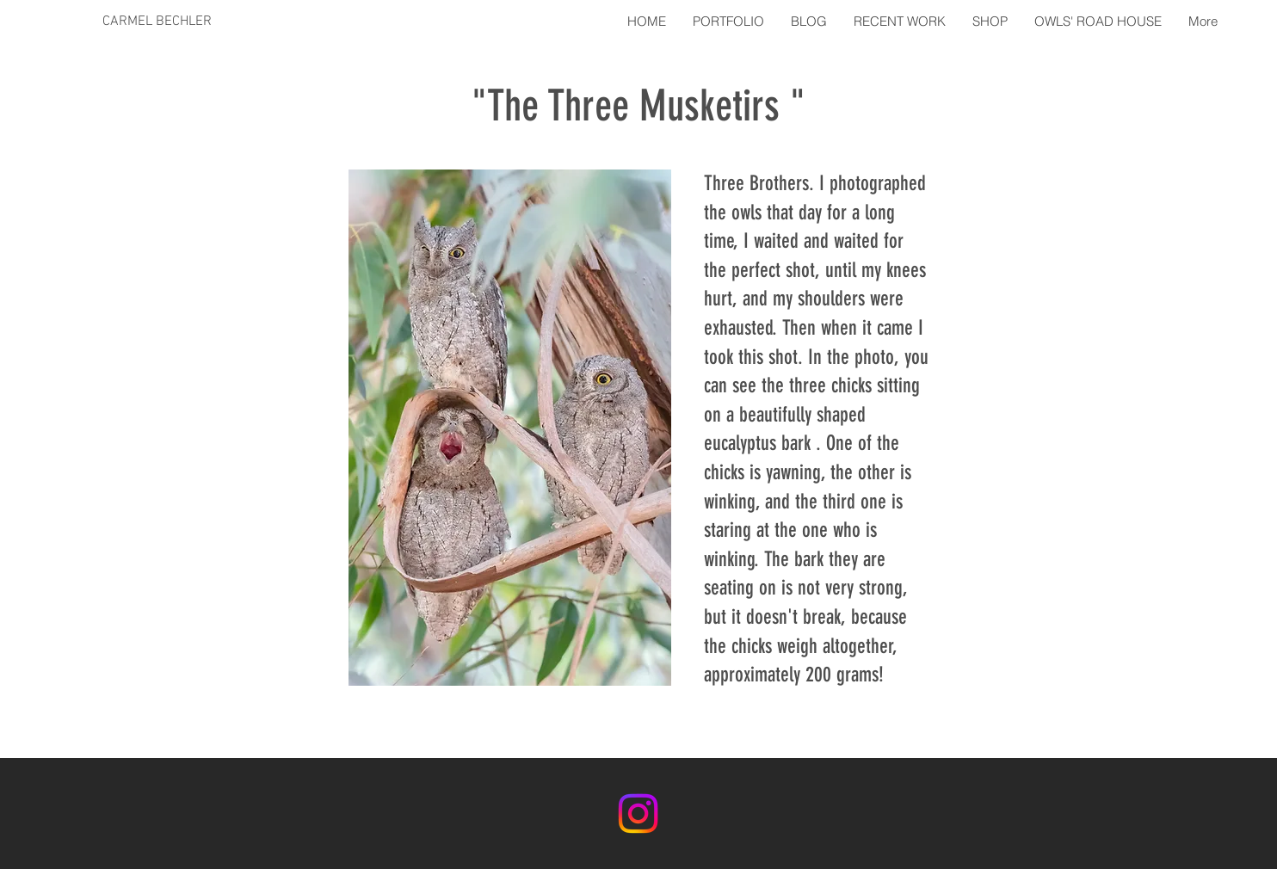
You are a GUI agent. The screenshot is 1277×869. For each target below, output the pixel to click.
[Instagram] (638, 813)
